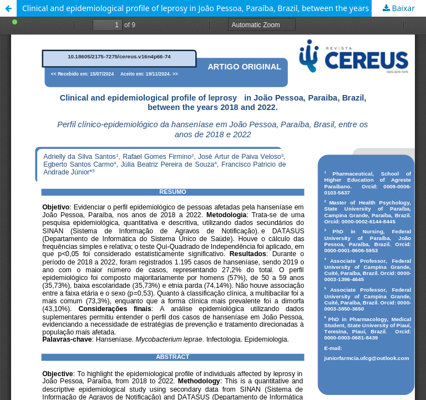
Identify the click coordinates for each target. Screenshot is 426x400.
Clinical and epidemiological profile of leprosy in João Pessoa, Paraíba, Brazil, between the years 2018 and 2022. (224, 8)
